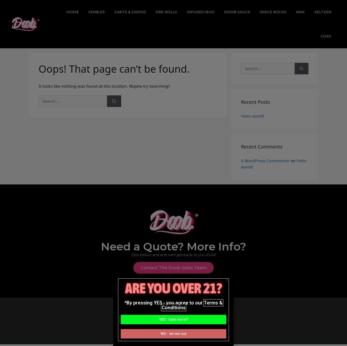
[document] (173, 173)
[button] (173, 319)
